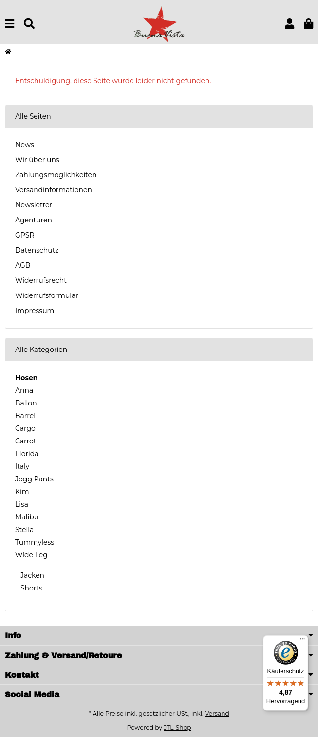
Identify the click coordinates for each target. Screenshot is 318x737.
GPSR (25, 235)
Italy (22, 466)
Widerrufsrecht (41, 280)
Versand (217, 713)
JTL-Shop (177, 727)
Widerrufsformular (46, 295)
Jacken (31, 575)
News (24, 144)
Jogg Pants (34, 479)
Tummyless (34, 542)
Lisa (21, 504)
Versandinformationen (53, 189)
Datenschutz (36, 250)
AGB (22, 265)
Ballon (26, 403)
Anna (24, 390)
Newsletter (33, 205)
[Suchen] (29, 24)
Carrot (25, 441)
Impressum (34, 310)
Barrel (25, 415)
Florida (26, 453)
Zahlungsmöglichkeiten (55, 174)
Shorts (30, 588)
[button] (289, 24)
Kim (22, 491)
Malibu (26, 517)
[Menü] (302, 641)
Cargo (25, 428)
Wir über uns (37, 159)
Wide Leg (31, 555)
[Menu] (9, 24)
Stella (24, 529)
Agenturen (33, 220)
